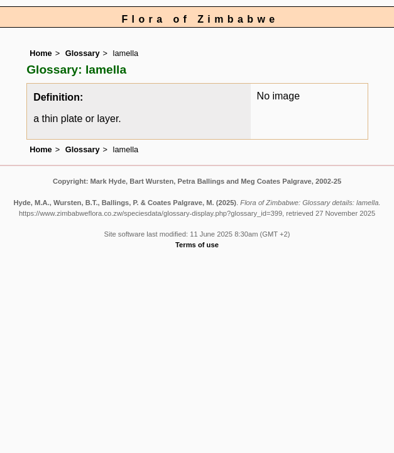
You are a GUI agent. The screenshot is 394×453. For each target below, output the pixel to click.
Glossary (82, 53)
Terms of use (197, 245)
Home (41, 53)
